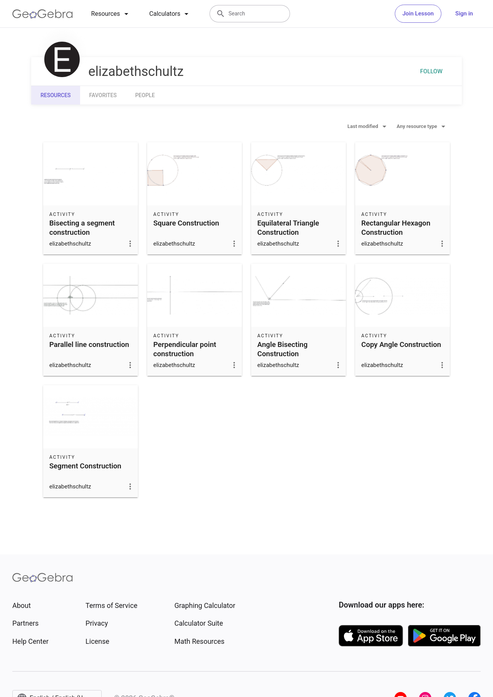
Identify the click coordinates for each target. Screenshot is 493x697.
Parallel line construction (89, 344)
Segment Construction (85, 466)
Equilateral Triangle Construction (288, 228)
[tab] (111, 14)
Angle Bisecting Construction (282, 349)
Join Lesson (418, 13)
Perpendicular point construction (184, 349)
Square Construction (186, 223)
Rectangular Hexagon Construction (395, 228)
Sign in (464, 13)
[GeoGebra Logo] (42, 14)
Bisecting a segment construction (82, 228)
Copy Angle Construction (401, 344)
